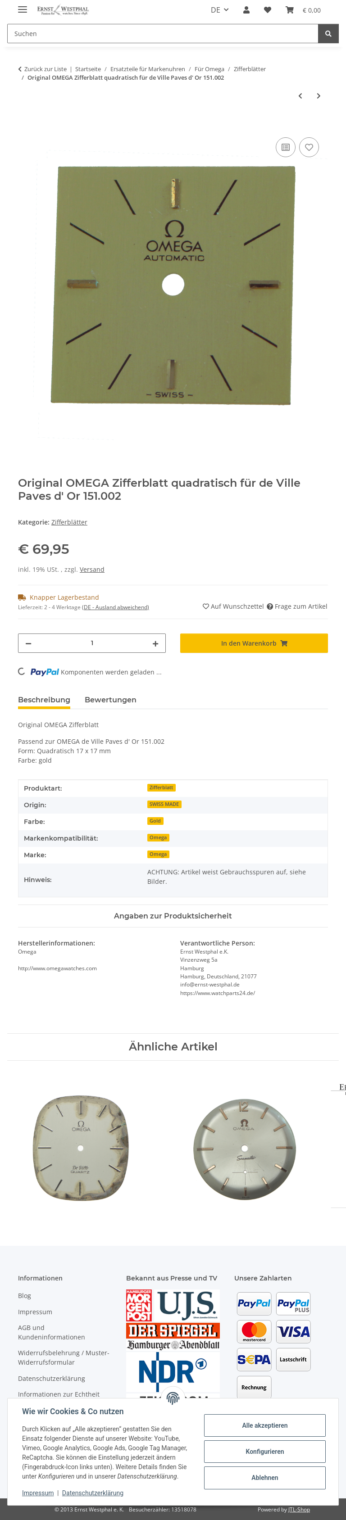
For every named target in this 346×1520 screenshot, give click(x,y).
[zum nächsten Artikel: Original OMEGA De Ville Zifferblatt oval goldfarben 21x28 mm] (319, 95)
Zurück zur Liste (45, 69)
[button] (246, 10)
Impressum (38, 1493)
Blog (24, 1295)
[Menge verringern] (28, 643)
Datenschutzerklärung (92, 1493)
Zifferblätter (69, 522)
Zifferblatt (161, 787)
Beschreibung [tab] (44, 700)
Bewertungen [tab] (111, 700)
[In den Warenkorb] (25, 125)
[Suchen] (163, 33)
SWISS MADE (164, 804)
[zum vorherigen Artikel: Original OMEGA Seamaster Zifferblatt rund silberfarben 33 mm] (300, 95)
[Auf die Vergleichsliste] (286, 147)
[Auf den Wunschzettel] (309, 147)
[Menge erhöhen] (155, 643)
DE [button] (215, 10)
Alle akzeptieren (264, 1425)
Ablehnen (264, 1477)
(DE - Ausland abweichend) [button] (115, 607)
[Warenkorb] (303, 10)
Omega (158, 837)
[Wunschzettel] (267, 10)
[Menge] (92, 643)
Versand (92, 569)
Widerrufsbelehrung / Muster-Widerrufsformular (63, 1357)
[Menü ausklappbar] (22, 5)
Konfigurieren (265, 1451)
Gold (155, 821)
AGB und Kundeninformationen (51, 1332)
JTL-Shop (299, 1509)
